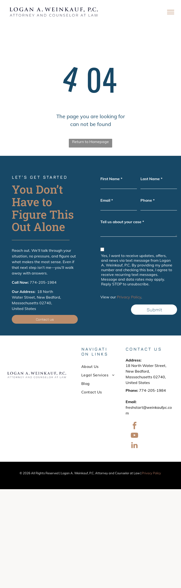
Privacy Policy (129, 297)
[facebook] (134, 426)
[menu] (171, 12)
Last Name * (151, 178)
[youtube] (134, 436)
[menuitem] (98, 366)
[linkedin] (134, 446)
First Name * (111, 178)
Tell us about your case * (122, 221)
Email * (106, 200)
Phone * (147, 200)
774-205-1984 (43, 282)
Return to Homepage (90, 141)
